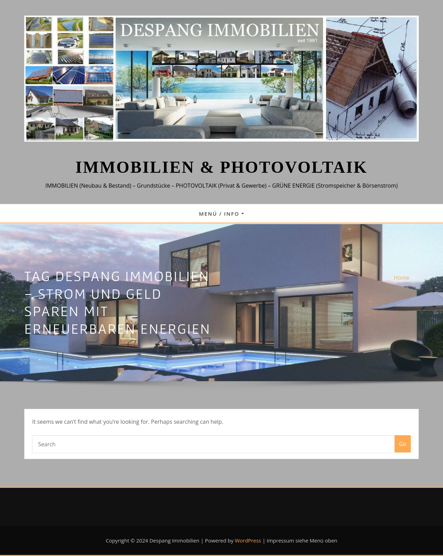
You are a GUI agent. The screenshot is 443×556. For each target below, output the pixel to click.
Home (401, 277)
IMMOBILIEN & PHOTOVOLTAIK (221, 167)
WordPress (248, 540)
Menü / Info (221, 213)
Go (402, 444)
